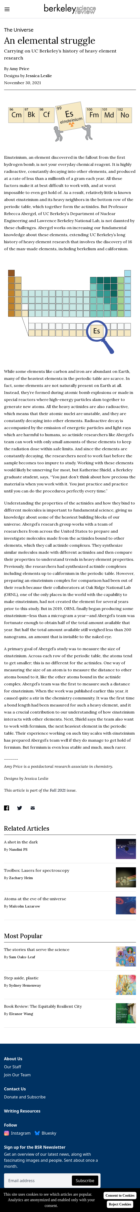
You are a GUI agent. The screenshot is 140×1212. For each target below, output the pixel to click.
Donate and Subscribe (25, 1097)
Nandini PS (18, 849)
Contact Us (15, 1089)
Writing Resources (22, 1111)
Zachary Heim (21, 878)
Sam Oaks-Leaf (22, 957)
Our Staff (12, 1067)
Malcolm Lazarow (24, 906)
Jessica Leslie (39, 75)
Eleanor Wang (21, 1014)
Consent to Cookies (120, 1195)
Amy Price (19, 68)
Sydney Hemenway (25, 985)
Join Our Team (17, 1075)
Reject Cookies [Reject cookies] (120, 1204)
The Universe (18, 29)
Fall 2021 (58, 790)
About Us (13, 1059)
